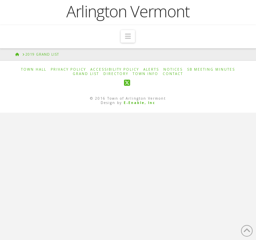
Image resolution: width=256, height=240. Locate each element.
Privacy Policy (68, 69)
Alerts (151, 69)
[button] (128, 36)
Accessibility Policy (114, 69)
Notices (173, 69)
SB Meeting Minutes (211, 69)
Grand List (86, 74)
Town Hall (33, 69)
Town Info (145, 74)
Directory (115, 74)
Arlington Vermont (128, 11)
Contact (173, 74)
